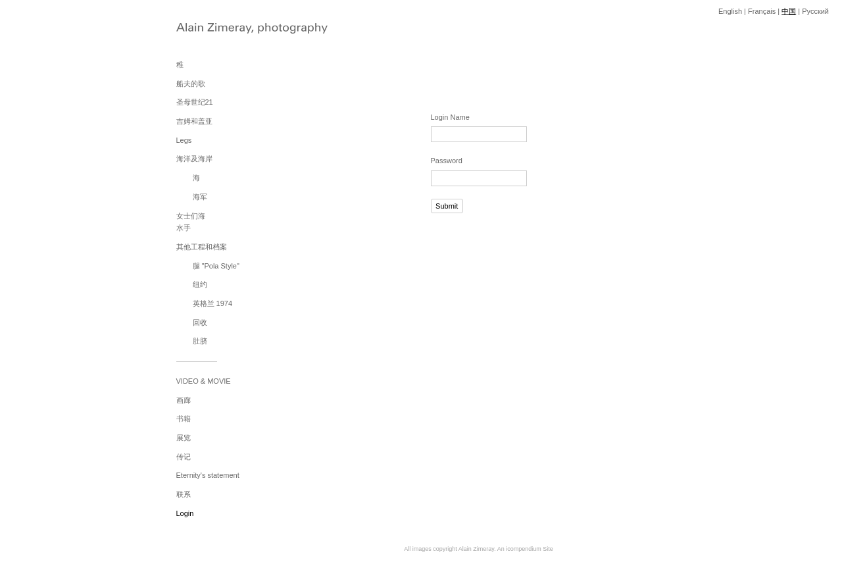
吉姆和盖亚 (194, 121)
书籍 (183, 419)
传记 (183, 457)
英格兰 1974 (213, 303)
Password (446, 161)
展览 (183, 438)
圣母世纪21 (194, 102)
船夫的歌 (190, 84)
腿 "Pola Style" (216, 266)
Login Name (450, 117)
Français (762, 11)
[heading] (209, 29)
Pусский (815, 11)
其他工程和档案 (201, 247)
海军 (200, 197)
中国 (788, 11)
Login (185, 513)
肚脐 (200, 341)
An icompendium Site (525, 549)
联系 (183, 494)
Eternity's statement (207, 475)
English (730, 11)
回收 (200, 322)
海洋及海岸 (194, 159)
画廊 (183, 400)
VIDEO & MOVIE (203, 381)
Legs (184, 140)
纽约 (200, 284)
